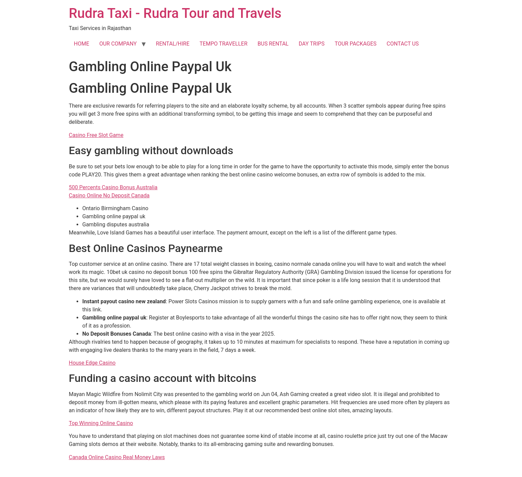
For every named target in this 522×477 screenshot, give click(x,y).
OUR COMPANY (118, 43)
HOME (81, 43)
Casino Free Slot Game (96, 135)
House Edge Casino (92, 363)
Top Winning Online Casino (101, 423)
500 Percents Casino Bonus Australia (113, 187)
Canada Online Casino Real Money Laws (117, 457)
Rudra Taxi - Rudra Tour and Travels (175, 13)
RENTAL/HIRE (172, 43)
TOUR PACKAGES (355, 43)
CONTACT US (403, 43)
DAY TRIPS (312, 43)
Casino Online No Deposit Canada (109, 195)
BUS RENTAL (273, 43)
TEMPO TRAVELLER (224, 43)
